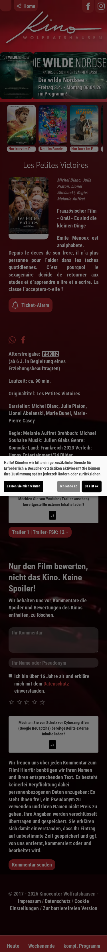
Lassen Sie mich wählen (23, 486)
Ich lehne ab (68, 486)
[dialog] (53, 476)
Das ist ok (91, 486)
